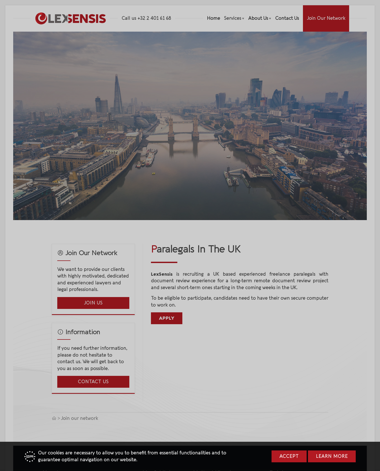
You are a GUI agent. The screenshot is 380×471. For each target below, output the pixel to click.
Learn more (332, 456)
